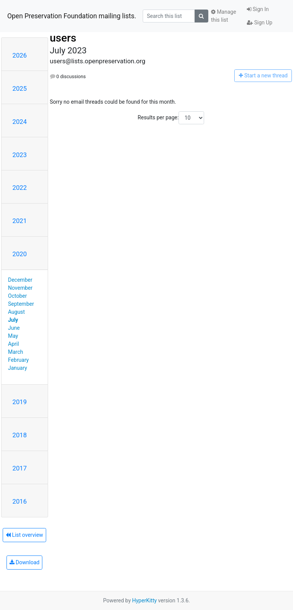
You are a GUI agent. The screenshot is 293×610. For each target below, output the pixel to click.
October (17, 296)
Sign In (258, 9)
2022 (20, 187)
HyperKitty (144, 600)
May (13, 336)
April (13, 344)
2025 (20, 88)
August (16, 312)
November (20, 288)
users (63, 38)
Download (25, 562)
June (14, 328)
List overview (24, 535)
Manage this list (223, 16)
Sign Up (259, 22)
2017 (20, 468)
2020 (20, 254)
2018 (20, 435)
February (18, 360)
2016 (20, 501)
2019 (20, 402)
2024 (20, 121)
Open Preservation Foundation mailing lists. (71, 16)
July (13, 320)
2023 (20, 155)
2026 (20, 55)
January (17, 368)
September (21, 304)
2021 (20, 221)
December (20, 280)
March (15, 352)
